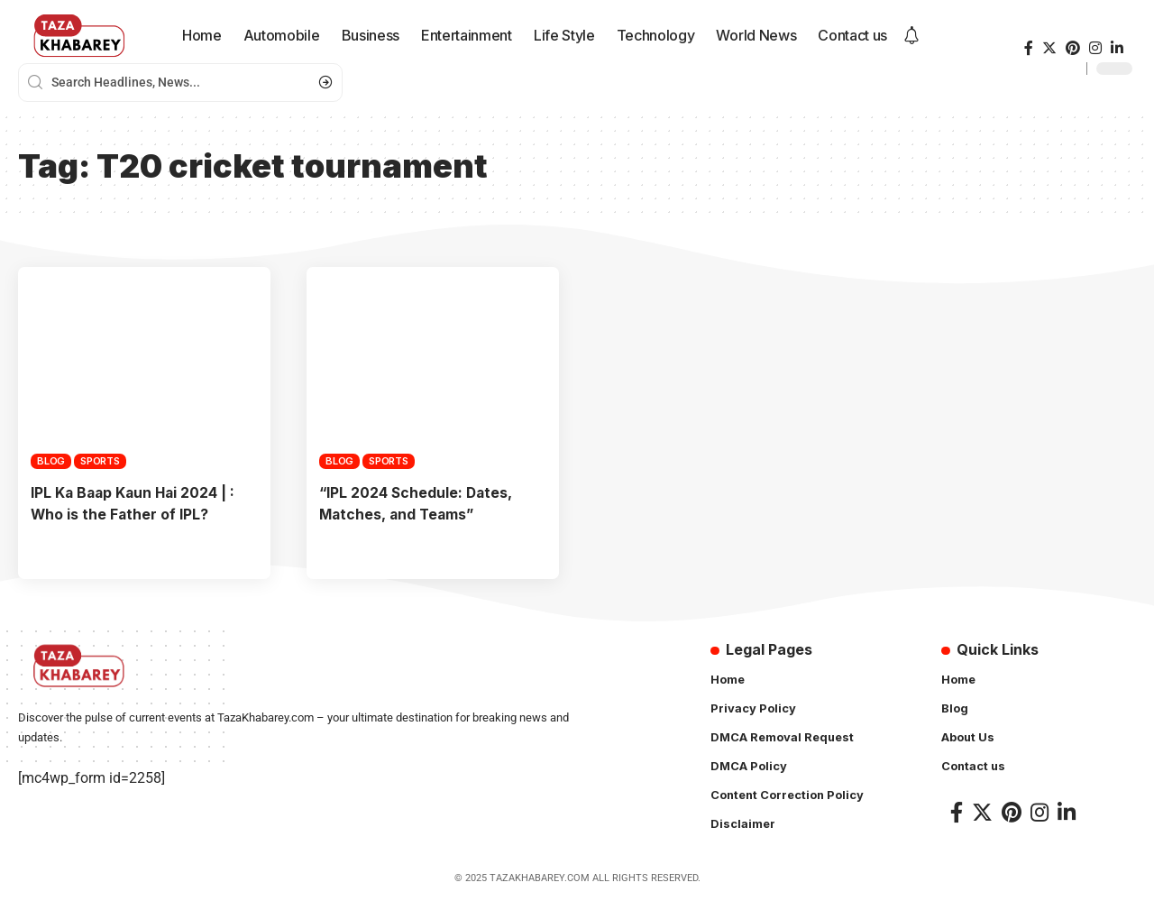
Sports (100, 461)
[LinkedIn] (1117, 48)
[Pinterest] (1073, 48)
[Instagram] (1095, 48)
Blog (51, 461)
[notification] (911, 36)
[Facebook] (1029, 48)
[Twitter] (1049, 48)
